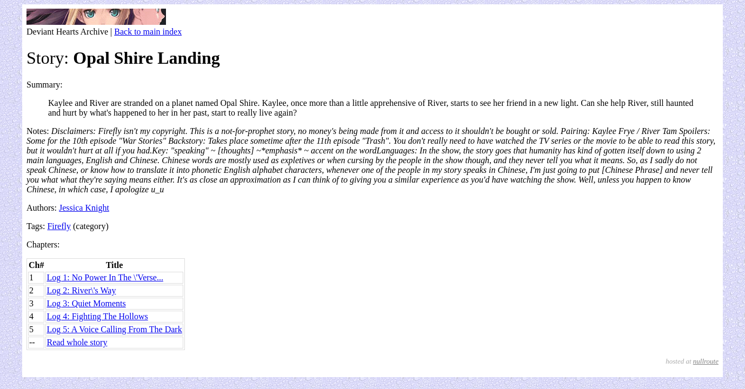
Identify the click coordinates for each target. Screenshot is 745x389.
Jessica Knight (84, 207)
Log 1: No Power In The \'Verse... (104, 277)
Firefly (59, 226)
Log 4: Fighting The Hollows (97, 316)
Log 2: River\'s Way (81, 290)
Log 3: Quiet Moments (85, 303)
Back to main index (148, 31)
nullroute (706, 361)
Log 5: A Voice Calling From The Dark (114, 329)
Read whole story (76, 342)
